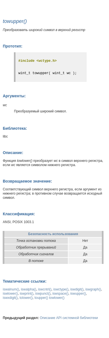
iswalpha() (28, 289)
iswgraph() (93, 289)
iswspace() (60, 294)
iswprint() (27, 294)
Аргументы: (14, 96)
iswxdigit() (10, 298)
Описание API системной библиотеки (69, 318)
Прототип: (12, 46)
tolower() (26, 298)
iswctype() (60, 289)
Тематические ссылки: (24, 281)
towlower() (56, 298)
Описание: (13, 152)
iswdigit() (76, 289)
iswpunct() (43, 294)
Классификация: (19, 214)
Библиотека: (15, 128)
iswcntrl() (44, 289)
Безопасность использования (53, 234)
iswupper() (78, 294)
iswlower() (10, 294)
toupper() (41, 298)
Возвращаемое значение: (27, 181)
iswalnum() (11, 289)
